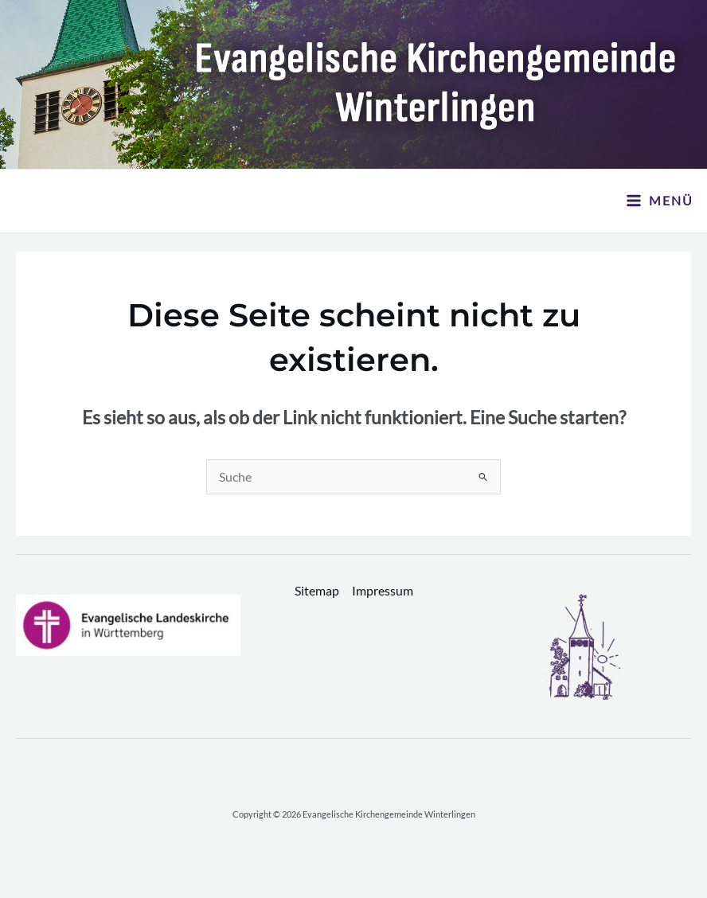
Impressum (382, 590)
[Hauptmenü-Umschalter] (659, 200)
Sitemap (317, 590)
